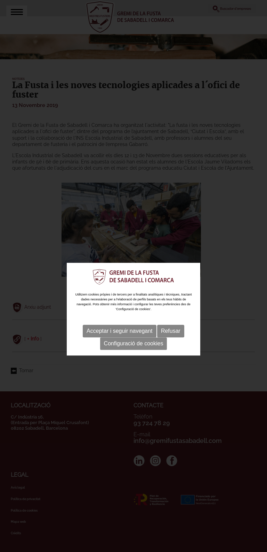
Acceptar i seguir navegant (119, 338)
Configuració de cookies (133, 351)
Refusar (170, 338)
